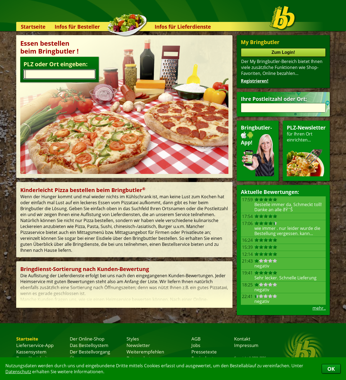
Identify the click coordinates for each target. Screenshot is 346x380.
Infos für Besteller (77, 26)
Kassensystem (31, 351)
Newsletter (138, 345)
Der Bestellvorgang (90, 351)
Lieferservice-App (35, 345)
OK (331, 368)
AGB (196, 338)
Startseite (33, 26)
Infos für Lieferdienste (183, 26)
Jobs (195, 345)
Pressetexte (204, 351)
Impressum (246, 345)
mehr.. (319, 308)
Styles (133, 338)
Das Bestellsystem (89, 345)
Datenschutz (18, 372)
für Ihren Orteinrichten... (306, 150)
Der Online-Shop (87, 338)
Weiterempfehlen (145, 351)
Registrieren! (254, 81)
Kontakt (242, 338)
